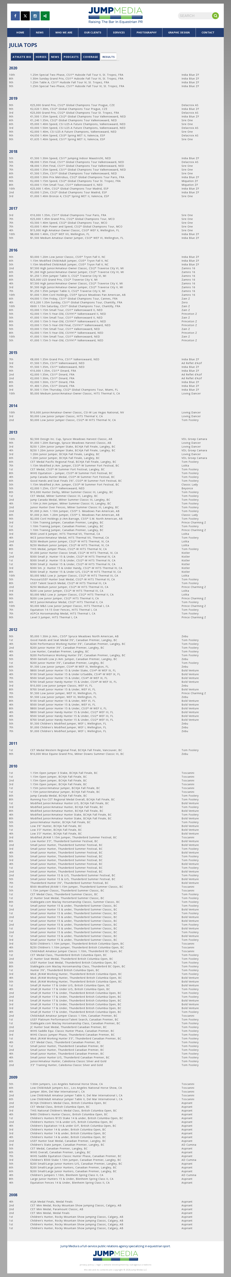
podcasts (71, 57)
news (39, 32)
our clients (92, 32)
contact (208, 32)
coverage (90, 57)
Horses (41, 57)
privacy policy (87, 1264)
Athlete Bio (22, 57)
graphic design (179, 32)
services (119, 32)
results (109, 57)
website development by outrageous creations (127, 1264)
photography (146, 32)
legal (98, 1264)
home (20, 32)
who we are (64, 32)
